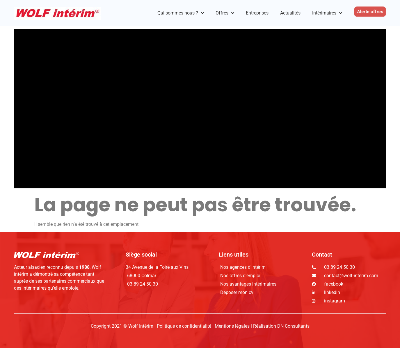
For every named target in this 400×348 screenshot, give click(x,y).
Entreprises (257, 13)
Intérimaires (327, 13)
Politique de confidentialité (184, 326)
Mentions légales (232, 326)
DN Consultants (293, 326)
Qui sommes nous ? (180, 13)
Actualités (290, 13)
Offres (225, 13)
